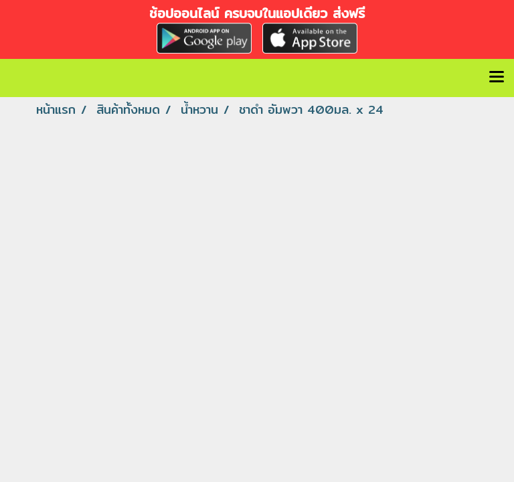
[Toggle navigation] (496, 77)
